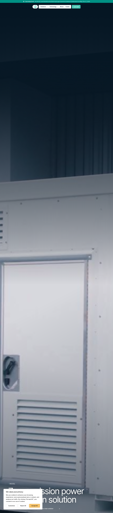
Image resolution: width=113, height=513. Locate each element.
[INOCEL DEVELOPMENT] (35, 6)
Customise (11, 505)
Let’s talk (76, 7)
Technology (53, 6)
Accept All (35, 505)
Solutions (43, 6)
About (61, 6)
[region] (23, 499)
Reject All (23, 505)
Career (67, 6)
